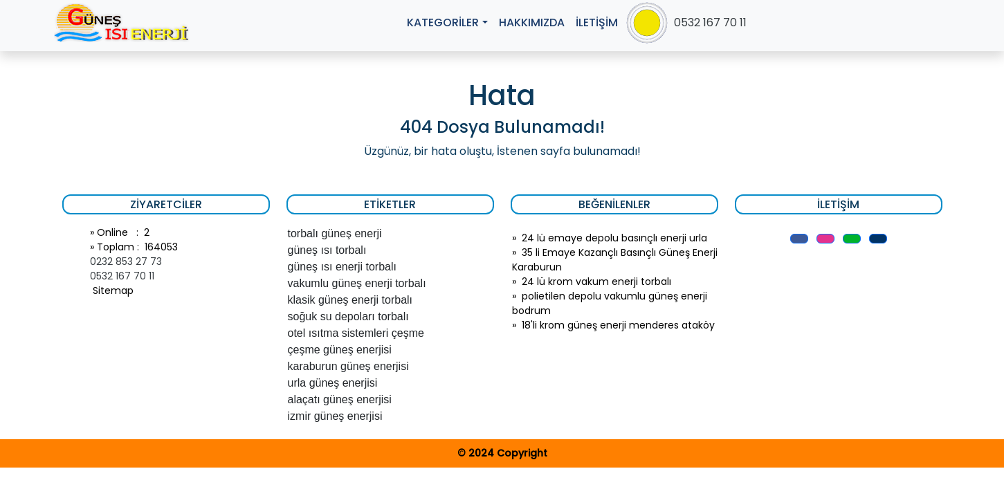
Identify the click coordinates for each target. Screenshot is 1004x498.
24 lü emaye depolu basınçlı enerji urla (614, 238)
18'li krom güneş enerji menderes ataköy (618, 325)
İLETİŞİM (597, 22)
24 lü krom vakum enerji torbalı (596, 281)
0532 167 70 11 (710, 22)
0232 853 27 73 (126, 261)
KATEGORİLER (443, 22)
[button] (799, 238)
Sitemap (112, 290)
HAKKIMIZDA (532, 22)
